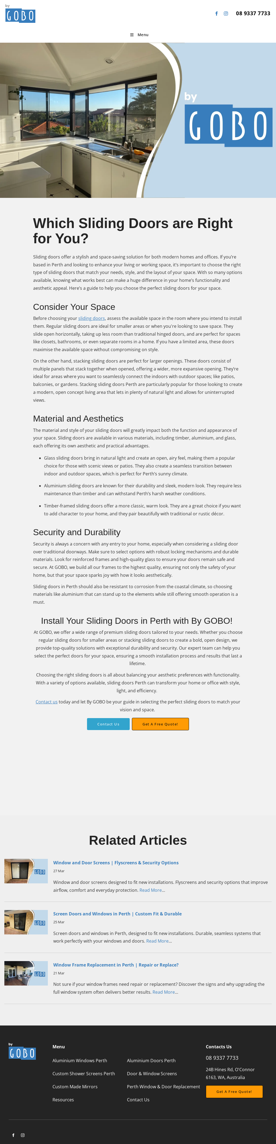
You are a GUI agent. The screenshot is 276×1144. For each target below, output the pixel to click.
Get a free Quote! (224, 1089)
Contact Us (108, 721)
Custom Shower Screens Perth (83, 1074)
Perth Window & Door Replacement (163, 1087)
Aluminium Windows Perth (79, 1061)
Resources (63, 1100)
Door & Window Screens (152, 1074)
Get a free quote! (160, 721)
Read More (150, 890)
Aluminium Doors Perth (151, 1061)
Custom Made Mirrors (75, 1087)
